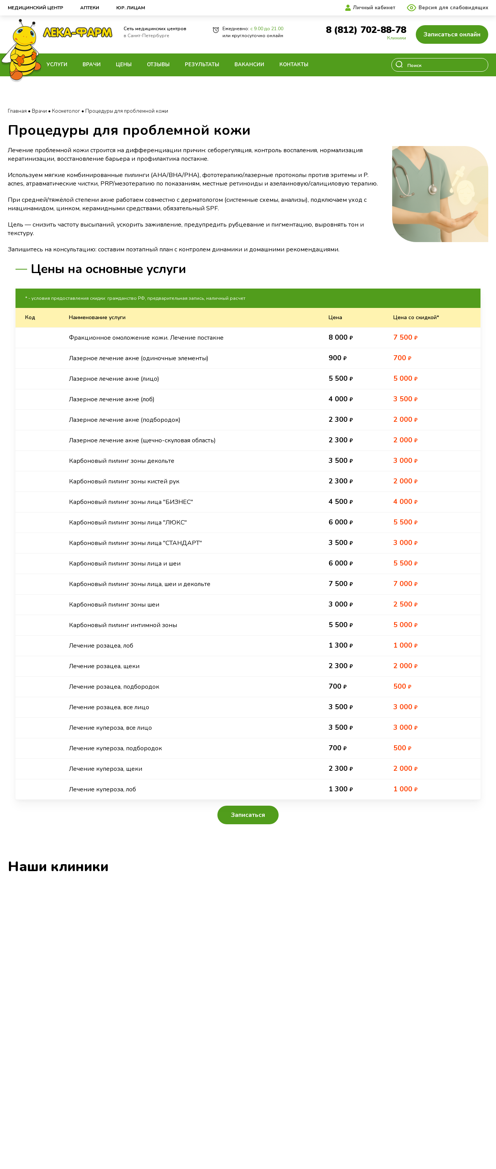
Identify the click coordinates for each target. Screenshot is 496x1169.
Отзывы (158, 64)
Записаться (248, 815)
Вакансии (249, 64)
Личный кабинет (374, 7)
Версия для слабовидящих (453, 7)
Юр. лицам (130, 8)
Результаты (202, 64)
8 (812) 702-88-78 (366, 30)
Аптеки (89, 8)
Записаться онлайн (452, 34)
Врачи (92, 64)
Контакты (293, 64)
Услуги (56, 64)
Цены (124, 64)
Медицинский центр (35, 8)
